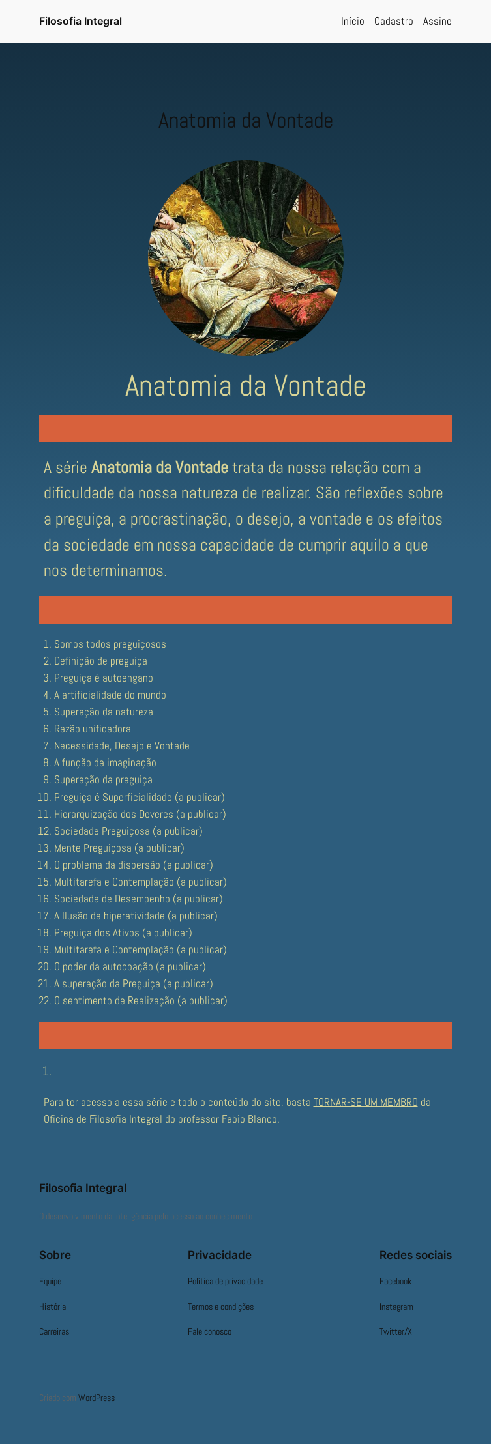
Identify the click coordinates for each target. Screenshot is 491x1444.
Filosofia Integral (80, 20)
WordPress (96, 1398)
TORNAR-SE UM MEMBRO (366, 1102)
